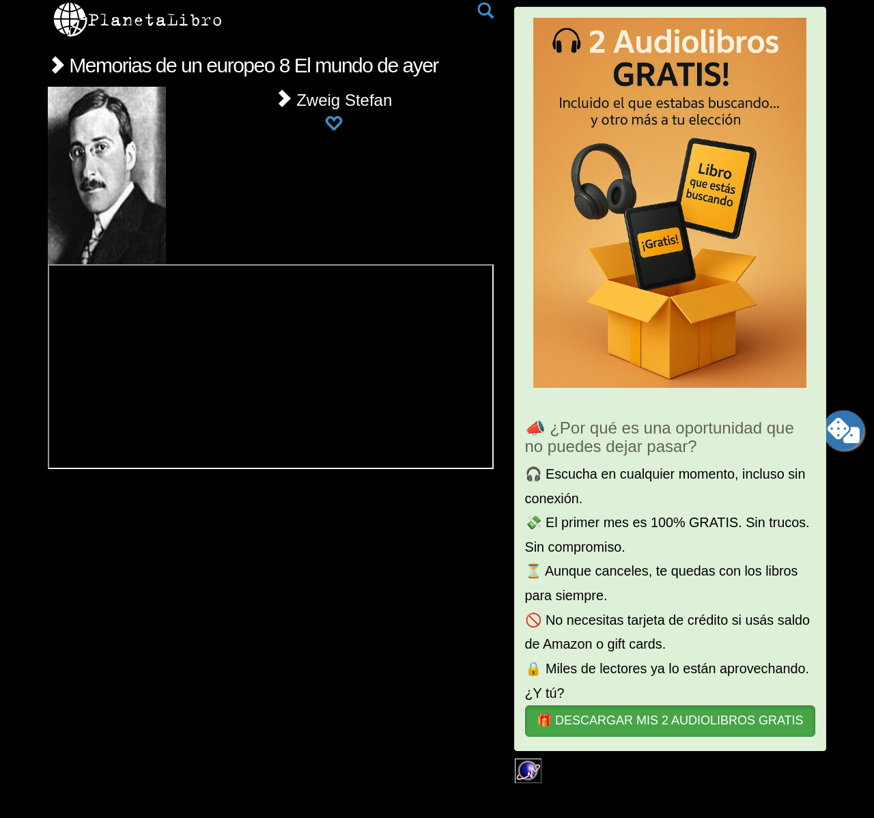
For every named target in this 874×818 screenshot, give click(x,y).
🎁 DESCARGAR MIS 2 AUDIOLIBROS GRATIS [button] (670, 720)
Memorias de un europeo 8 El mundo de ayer (243, 65)
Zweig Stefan (333, 100)
